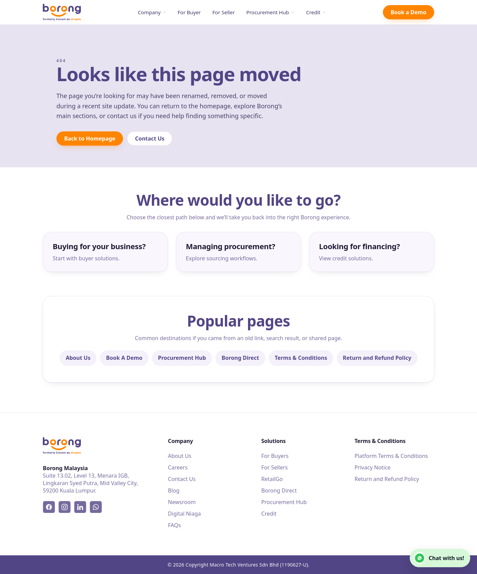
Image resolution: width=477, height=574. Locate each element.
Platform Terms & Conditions (391, 456)
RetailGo (272, 479)
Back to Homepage (89, 138)
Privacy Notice (372, 467)
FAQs (174, 525)
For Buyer (189, 12)
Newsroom (182, 502)
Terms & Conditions (301, 358)
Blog (173, 490)
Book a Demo (408, 12)
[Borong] (62, 12)
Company (152, 12)
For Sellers (274, 467)
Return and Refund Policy (377, 358)
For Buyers (275, 456)
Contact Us (149, 138)
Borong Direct (240, 358)
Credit (316, 12)
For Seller (223, 12)
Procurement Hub (270, 12)
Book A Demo (124, 358)
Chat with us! (439, 558)
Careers (178, 467)
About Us (78, 358)
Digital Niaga (184, 513)
